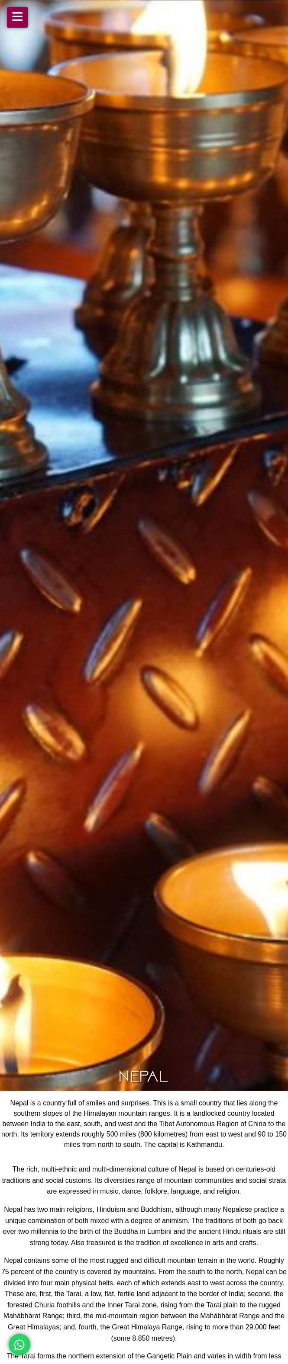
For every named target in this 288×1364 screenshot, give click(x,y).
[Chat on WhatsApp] (19, 1344)
